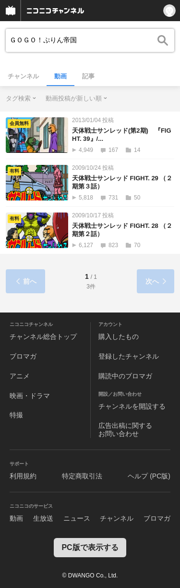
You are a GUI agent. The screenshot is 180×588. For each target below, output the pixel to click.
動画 (60, 76)
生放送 (43, 518)
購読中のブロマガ (125, 376)
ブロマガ (23, 356)
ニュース (76, 518)
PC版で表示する (89, 547)
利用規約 (23, 476)
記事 (88, 76)
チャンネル (23, 76)
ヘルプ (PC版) (149, 476)
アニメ (20, 376)
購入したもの (118, 336)
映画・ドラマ (30, 396)
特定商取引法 (82, 476)
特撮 (16, 415)
